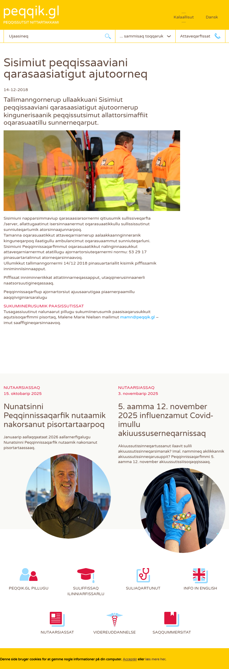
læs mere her (155, 659)
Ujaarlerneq (107, 36)
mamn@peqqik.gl (137, 317)
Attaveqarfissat (195, 36)
